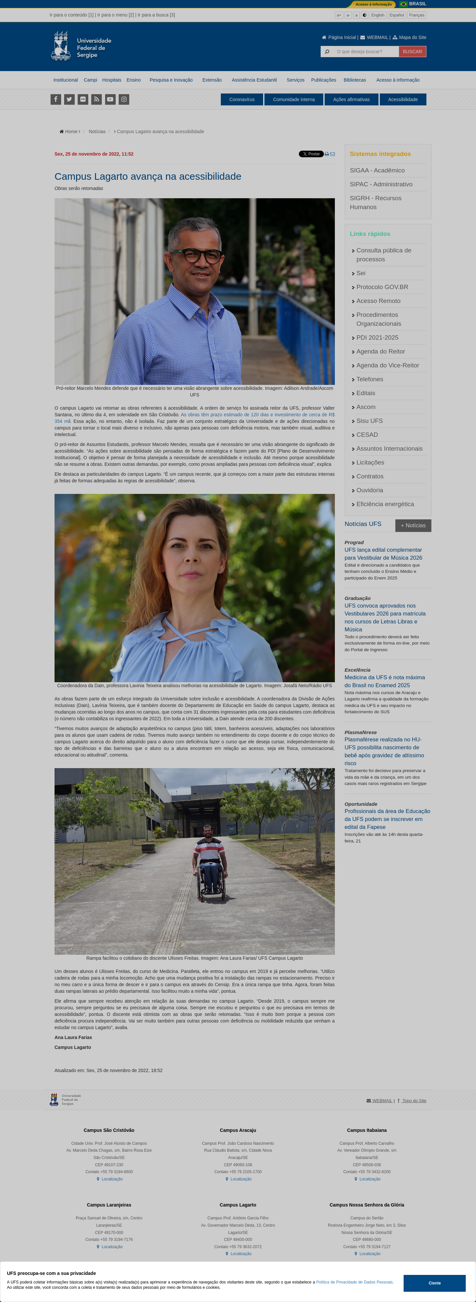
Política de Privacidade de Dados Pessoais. (355, 1282)
